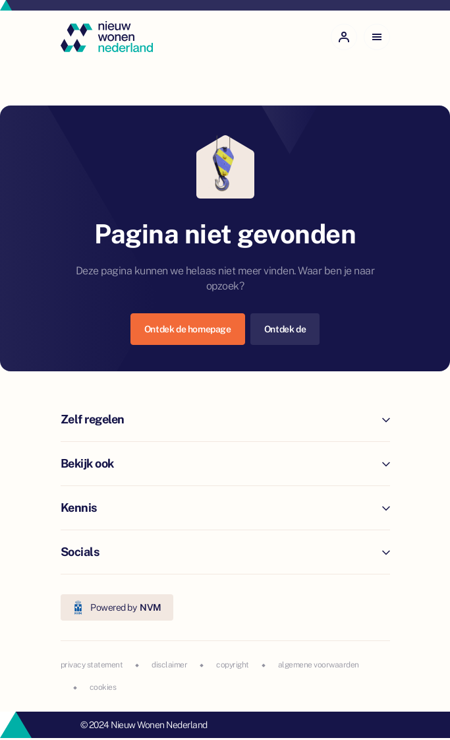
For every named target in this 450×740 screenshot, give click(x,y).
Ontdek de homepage (187, 329)
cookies (103, 687)
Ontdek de (285, 329)
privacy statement (92, 664)
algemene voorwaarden (318, 664)
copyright (232, 664)
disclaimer (169, 664)
